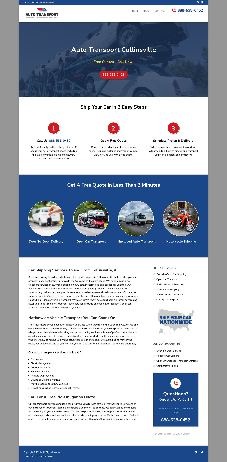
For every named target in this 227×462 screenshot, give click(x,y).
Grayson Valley (181, 434)
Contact (160, 11)
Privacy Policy (30, 456)
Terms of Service (46, 456)
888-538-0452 (49, 2)
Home (135, 11)
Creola (167, 434)
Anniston (158, 434)
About (147, 11)
